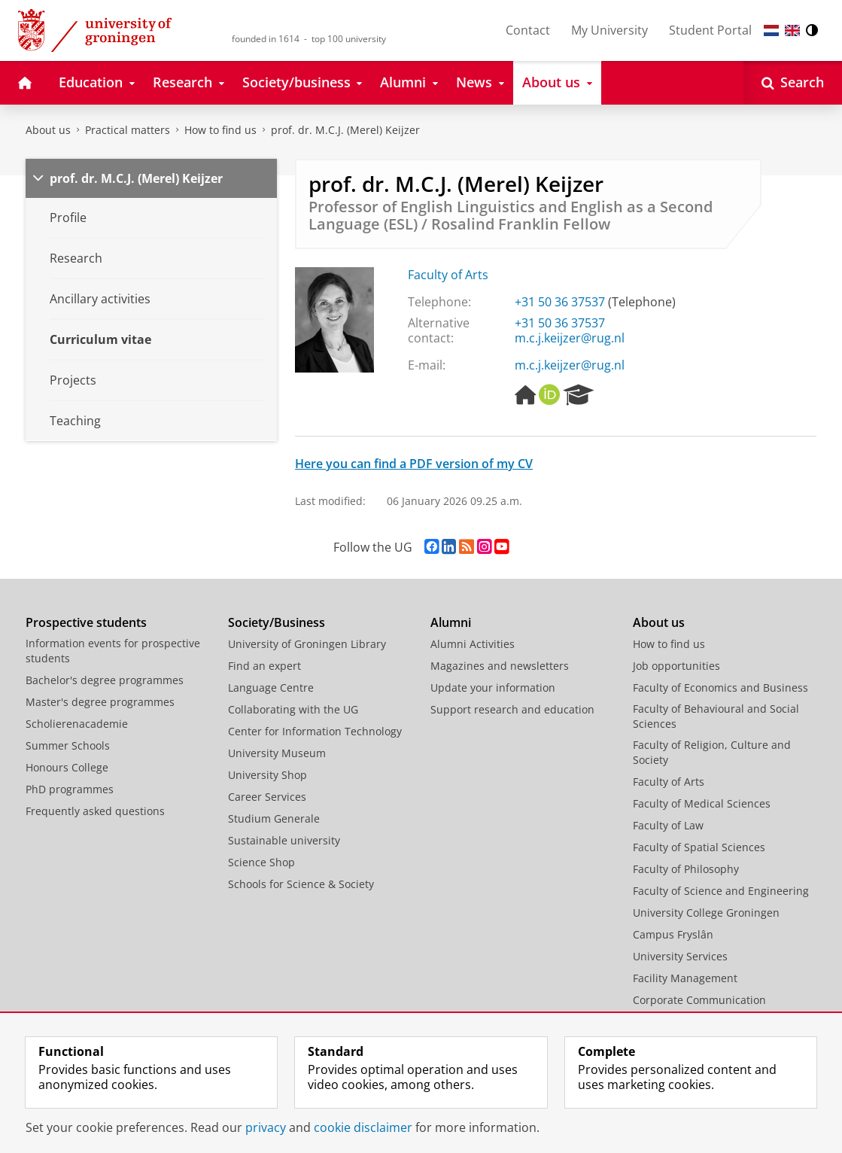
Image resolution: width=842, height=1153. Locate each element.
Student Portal (710, 30)
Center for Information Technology (315, 731)
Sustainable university (284, 840)
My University (609, 30)
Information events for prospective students (113, 650)
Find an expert (264, 666)
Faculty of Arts (448, 274)
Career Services (267, 796)
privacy (265, 1127)
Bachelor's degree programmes (105, 680)
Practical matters (127, 130)
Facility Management (685, 978)
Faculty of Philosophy (686, 869)
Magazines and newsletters (499, 666)
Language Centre (271, 687)
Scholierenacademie (77, 723)
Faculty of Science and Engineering (721, 891)
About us (48, 130)
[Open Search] (792, 83)
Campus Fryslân (673, 934)
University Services (680, 956)
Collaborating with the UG (293, 709)
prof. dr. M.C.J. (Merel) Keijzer (345, 130)
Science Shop (261, 862)
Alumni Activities (472, 644)
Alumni (450, 622)
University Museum (277, 753)
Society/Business (276, 622)
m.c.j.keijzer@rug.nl (570, 338)
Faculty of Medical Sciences (702, 803)
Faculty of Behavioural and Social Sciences (716, 716)
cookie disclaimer (363, 1127)
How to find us (220, 130)
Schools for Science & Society (301, 884)
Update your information (492, 687)
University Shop (267, 775)
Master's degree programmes (100, 702)
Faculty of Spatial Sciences (699, 847)
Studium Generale (274, 818)
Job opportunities (676, 666)
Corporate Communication (699, 1000)
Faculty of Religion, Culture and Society (712, 752)
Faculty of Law (668, 825)
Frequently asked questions (95, 811)
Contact (528, 30)
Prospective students (86, 622)
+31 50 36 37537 (560, 302)
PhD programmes (70, 789)
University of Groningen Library (307, 644)
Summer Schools (68, 745)
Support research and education (512, 709)
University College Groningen (706, 912)
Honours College (67, 767)
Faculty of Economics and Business (720, 687)
